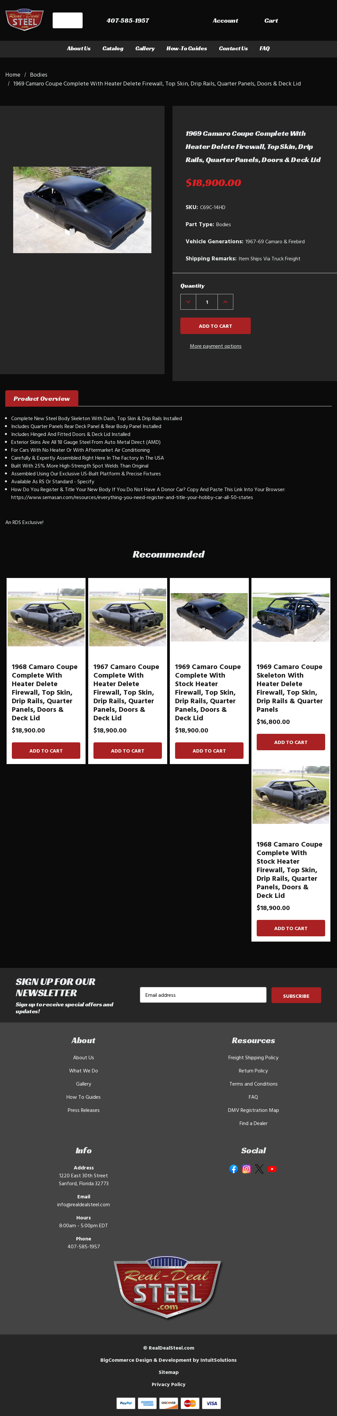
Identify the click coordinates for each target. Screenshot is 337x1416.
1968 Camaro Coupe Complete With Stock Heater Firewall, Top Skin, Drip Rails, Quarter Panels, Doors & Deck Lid (290, 870)
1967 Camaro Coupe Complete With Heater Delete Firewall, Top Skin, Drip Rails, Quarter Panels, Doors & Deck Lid (126, 692)
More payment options (216, 346)
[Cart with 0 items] (317, 21)
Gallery (145, 48)
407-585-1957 (83, 1246)
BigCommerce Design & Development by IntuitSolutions (168, 1360)
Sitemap (169, 1372)
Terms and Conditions (253, 1084)
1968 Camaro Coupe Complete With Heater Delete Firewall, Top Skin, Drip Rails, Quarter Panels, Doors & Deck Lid (45, 692)
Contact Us (233, 48)
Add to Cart (46, 751)
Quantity (192, 285)
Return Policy (253, 1070)
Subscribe (296, 996)
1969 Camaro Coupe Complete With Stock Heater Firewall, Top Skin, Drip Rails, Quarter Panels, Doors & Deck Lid (208, 692)
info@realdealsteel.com (83, 1204)
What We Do (83, 1070)
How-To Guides (187, 48)
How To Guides (83, 1097)
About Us (79, 48)
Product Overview (41, 398)
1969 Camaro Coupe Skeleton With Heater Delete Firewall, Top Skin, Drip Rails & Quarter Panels (290, 687)
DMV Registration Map (253, 1110)
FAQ (265, 48)
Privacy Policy (169, 1384)
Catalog (112, 48)
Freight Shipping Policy (253, 1057)
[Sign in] (274, 21)
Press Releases (84, 1110)
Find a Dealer (254, 1123)
